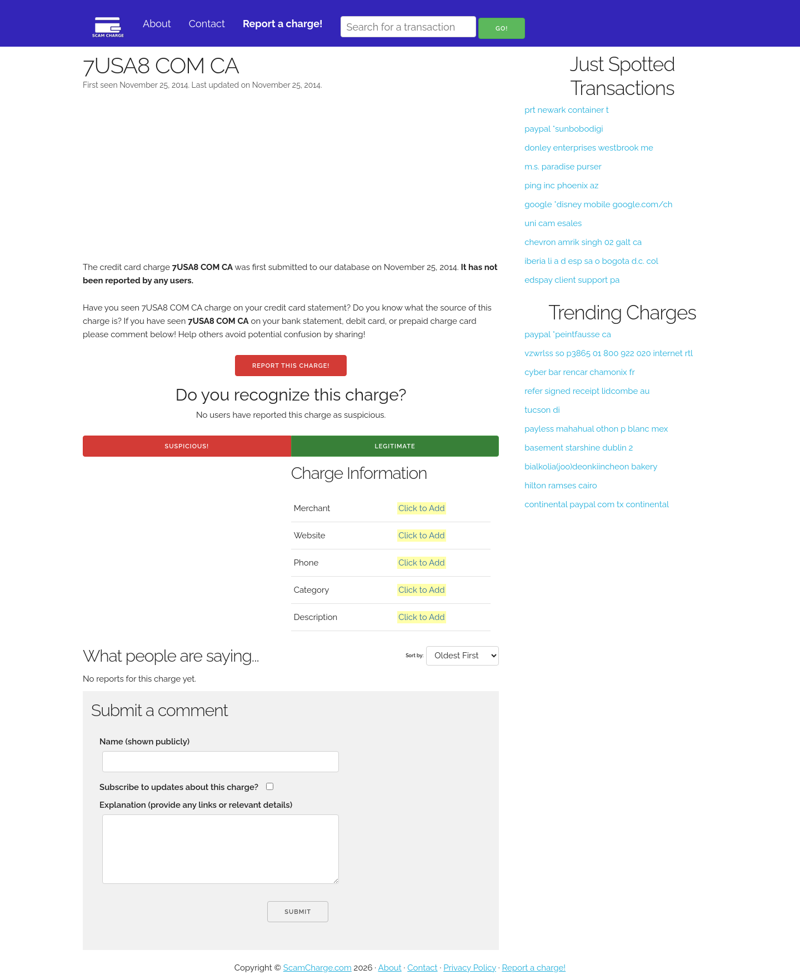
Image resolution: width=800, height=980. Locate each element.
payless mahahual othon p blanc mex (596, 429)
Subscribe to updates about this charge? (178, 787)
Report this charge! (290, 365)
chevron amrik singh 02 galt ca (583, 242)
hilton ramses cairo (560, 486)
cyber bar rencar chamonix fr (579, 372)
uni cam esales (553, 223)
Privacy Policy (469, 968)
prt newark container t (566, 110)
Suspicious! (187, 446)
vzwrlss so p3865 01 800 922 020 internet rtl (608, 353)
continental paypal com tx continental (596, 504)
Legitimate (394, 446)
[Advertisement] (291, 183)
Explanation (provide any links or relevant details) (195, 805)
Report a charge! (534, 968)
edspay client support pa (571, 280)
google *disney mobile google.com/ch (598, 204)
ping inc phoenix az (561, 186)
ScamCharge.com (317, 968)
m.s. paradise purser (563, 167)
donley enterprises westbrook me (588, 148)
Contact (207, 23)
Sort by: (414, 655)
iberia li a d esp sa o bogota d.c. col (591, 261)
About (157, 23)
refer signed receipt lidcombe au (586, 391)
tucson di (542, 410)
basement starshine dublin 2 (578, 448)
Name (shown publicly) (144, 742)
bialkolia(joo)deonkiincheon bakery (590, 467)
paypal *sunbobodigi (563, 129)
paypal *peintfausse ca (567, 334)
